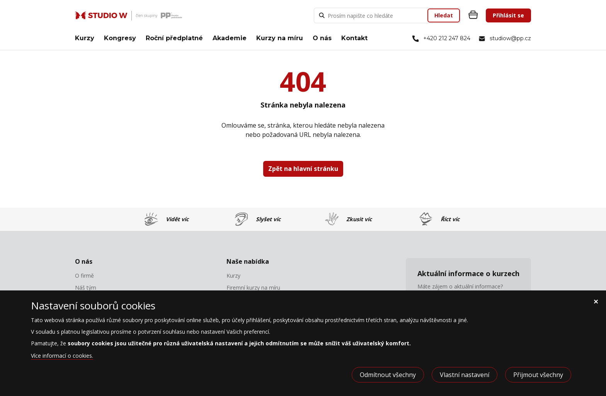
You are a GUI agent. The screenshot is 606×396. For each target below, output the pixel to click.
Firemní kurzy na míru (253, 288)
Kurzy (84, 38)
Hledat (443, 15)
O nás (322, 38)
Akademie (230, 38)
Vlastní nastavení (464, 374)
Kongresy (120, 38)
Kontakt (354, 38)
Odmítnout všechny (388, 374)
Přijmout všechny (538, 374)
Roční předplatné (174, 38)
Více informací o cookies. (62, 355)
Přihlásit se (508, 15)
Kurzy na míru (279, 38)
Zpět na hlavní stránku (303, 168)
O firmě (84, 276)
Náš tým (85, 288)
